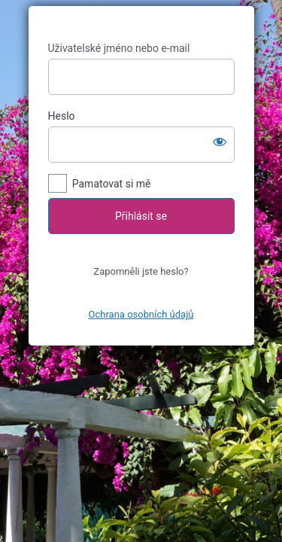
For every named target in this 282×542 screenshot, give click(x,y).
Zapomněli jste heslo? (140, 271)
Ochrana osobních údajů (141, 314)
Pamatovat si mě (111, 184)
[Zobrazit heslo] (220, 141)
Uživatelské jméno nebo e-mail (119, 48)
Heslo (61, 116)
